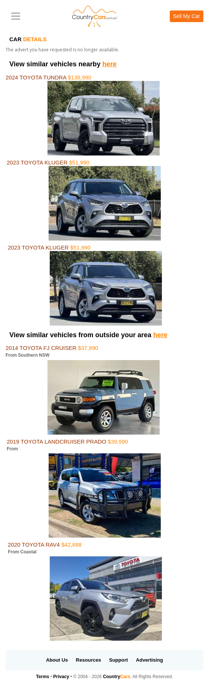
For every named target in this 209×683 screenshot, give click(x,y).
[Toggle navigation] (16, 16)
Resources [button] (88, 660)
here (109, 64)
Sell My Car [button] (186, 16)
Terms (42, 676)
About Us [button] (57, 660)
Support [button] (118, 660)
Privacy (61, 676)
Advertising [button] (149, 660)
